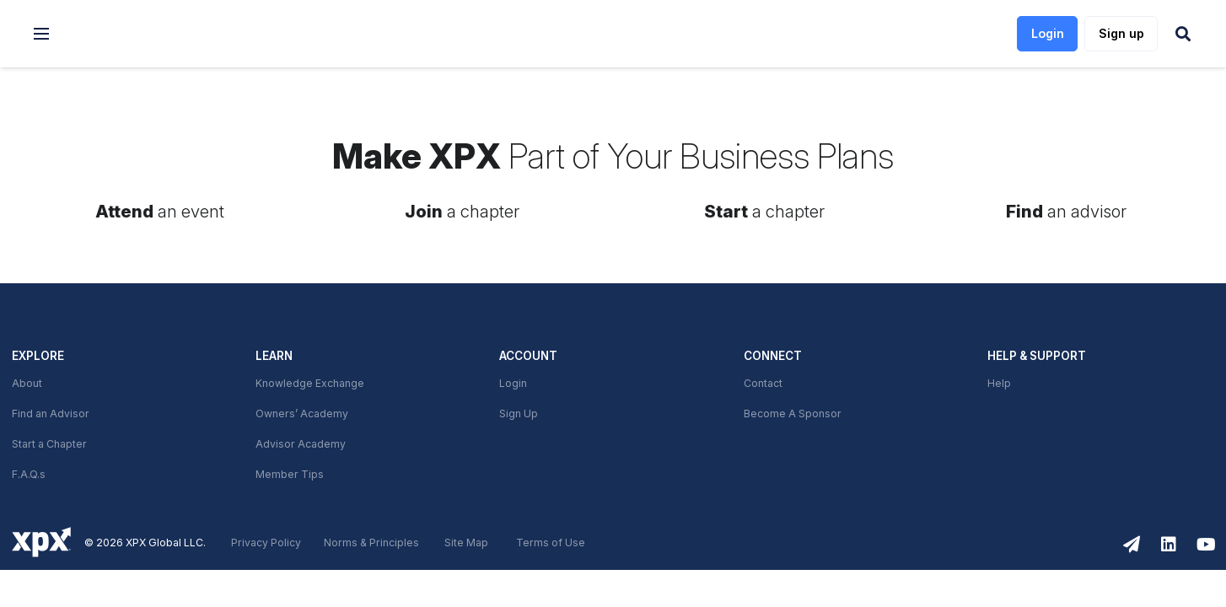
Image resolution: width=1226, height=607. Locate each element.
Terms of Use (550, 543)
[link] (153, 34)
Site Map (466, 543)
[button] (41, 33)
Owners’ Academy (301, 414)
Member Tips (289, 475)
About (27, 383)
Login (513, 383)
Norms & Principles (371, 543)
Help (999, 383)
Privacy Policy (266, 543)
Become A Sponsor (793, 414)
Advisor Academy (300, 444)
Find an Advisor (50, 414)
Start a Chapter (49, 444)
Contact (763, 383)
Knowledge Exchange (309, 383)
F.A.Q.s (29, 475)
